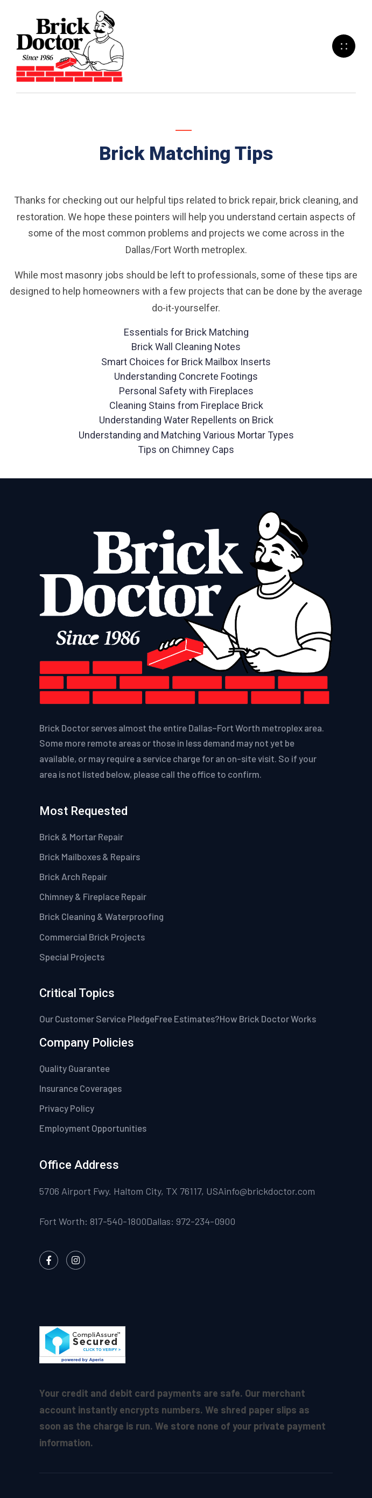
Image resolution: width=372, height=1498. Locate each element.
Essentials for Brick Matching (186, 332)
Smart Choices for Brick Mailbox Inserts (186, 361)
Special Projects (71, 956)
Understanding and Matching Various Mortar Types (186, 435)
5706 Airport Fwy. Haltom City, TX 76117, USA (131, 1191)
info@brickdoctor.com (269, 1191)
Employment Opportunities (92, 1128)
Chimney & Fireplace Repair (92, 896)
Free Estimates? (187, 1018)
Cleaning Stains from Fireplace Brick (186, 405)
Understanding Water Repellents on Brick (186, 420)
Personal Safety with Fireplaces (186, 390)
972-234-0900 (205, 1221)
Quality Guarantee (75, 1068)
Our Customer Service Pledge (97, 1018)
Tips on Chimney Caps (186, 449)
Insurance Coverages (81, 1088)
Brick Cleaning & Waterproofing (101, 916)
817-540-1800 (118, 1221)
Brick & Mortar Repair (81, 836)
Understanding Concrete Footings (186, 376)
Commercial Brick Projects (92, 936)
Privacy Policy (67, 1108)
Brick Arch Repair (73, 876)
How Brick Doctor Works (268, 1018)
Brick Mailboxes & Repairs (89, 856)
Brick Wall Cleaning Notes (186, 346)
